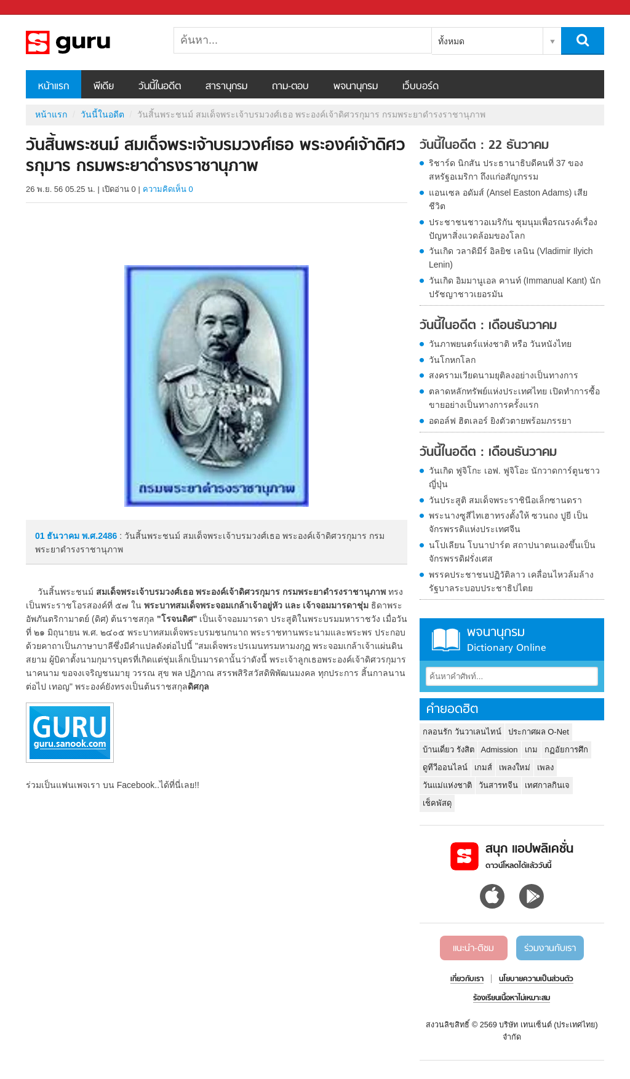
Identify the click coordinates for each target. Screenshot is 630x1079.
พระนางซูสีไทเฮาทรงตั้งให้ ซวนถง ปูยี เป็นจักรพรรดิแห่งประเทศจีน (508, 522)
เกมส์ (483, 767)
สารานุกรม (226, 87)
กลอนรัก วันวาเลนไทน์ (462, 731)
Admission (499, 749)
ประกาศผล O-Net (538, 731)
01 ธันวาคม (58, 536)
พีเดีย (104, 87)
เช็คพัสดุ (437, 803)
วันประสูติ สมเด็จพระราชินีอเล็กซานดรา (505, 500)
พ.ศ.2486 (99, 536)
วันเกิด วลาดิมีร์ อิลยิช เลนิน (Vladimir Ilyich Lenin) (511, 257)
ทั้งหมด (451, 41)
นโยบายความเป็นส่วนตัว (536, 979)
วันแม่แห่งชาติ (447, 785)
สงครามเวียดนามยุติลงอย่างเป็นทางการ (503, 375)
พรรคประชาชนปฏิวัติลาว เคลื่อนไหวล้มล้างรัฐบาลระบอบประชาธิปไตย (511, 581)
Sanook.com (37, 7)
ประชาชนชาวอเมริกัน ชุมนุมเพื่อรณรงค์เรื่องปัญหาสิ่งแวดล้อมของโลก (513, 229)
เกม (531, 749)
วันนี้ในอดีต (159, 87)
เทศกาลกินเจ (547, 785)
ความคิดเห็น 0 (168, 189)
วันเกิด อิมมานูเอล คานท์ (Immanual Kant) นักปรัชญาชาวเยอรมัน (514, 287)
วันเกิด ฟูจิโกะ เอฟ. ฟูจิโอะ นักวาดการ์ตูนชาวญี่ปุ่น (514, 477)
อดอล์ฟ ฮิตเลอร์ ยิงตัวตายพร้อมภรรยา (500, 421)
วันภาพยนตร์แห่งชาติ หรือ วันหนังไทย (500, 344)
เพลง (545, 767)
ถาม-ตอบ (290, 87)
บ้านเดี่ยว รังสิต (448, 749)
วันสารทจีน (498, 785)
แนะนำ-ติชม (473, 948)
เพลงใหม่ (514, 767)
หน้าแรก (53, 87)
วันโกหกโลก (452, 360)
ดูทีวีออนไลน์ (445, 767)
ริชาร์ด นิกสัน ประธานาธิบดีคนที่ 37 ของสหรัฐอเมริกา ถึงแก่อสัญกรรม (506, 169)
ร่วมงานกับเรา (550, 948)
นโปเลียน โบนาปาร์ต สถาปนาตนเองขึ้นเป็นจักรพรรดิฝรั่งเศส (512, 551)
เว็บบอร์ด (420, 87)
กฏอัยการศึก (566, 749)
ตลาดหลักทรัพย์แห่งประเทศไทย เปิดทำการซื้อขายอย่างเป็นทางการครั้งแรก (514, 398)
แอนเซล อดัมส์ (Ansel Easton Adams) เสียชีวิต (508, 199)
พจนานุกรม (355, 87)
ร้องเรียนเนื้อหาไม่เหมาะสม (511, 998)
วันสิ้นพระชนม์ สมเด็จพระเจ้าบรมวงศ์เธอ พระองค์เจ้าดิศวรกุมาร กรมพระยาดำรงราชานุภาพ (90, 42)
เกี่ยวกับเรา (467, 979)
